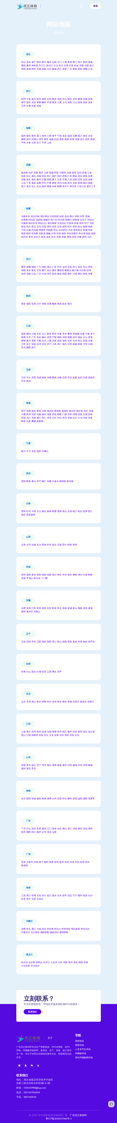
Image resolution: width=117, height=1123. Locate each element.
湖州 (44, 99)
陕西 (28, 296)
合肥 (23, 608)
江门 (49, 829)
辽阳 (39, 642)
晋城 (44, 545)
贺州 (82, 862)
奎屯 (23, 227)
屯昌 (33, 899)
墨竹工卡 (91, 186)
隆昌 (59, 274)
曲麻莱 (40, 421)
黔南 (28, 481)
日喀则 (62, 173)
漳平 (41, 139)
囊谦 (33, 421)
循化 (44, 414)
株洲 (44, 799)
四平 (59, 672)
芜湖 (28, 608)
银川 (23, 451)
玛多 (85, 418)
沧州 (54, 702)
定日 (28, 176)
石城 (90, 344)
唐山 (33, 702)
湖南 (28, 791)
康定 (80, 274)
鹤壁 (90, 575)
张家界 (91, 799)
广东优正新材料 (78, 1115)
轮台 (53, 237)
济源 (23, 578)
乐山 (85, 267)
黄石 (44, 62)
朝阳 (49, 642)
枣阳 (23, 69)
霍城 (85, 230)
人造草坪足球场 (83, 1049)
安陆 (44, 69)
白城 (39, 672)
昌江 (49, 896)
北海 (36, 862)
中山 (28, 829)
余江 (28, 344)
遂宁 (44, 270)
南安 (85, 136)
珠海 (54, 829)
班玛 (64, 418)
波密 (75, 180)
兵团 (44, 227)
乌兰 (28, 418)
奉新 (80, 344)
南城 (75, 344)
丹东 (33, 642)
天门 (59, 62)
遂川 (28, 341)
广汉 (39, 274)
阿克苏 (32, 220)
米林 (54, 186)
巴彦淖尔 (25, 932)
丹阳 (72, 735)
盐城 (44, 732)
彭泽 (39, 344)
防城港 (24, 865)
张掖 (49, 378)
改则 (44, 186)
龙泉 (90, 102)
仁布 (70, 176)
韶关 (23, 832)
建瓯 (23, 139)
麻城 (54, 69)
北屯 (39, 227)
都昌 (59, 337)
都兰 (39, 418)
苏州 (33, 732)
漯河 (80, 575)
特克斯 (34, 234)
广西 (28, 854)
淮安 (75, 732)
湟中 (86, 411)
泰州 (80, 732)
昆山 (23, 735)
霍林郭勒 (63, 932)
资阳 (23, 270)
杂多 (90, 418)
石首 (71, 66)
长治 (39, 545)
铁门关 (54, 220)
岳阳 (59, 799)
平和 (23, 143)
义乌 (64, 102)
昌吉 (67, 216)
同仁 (44, 418)
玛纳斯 (49, 230)
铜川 (70, 304)
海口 (28, 896)
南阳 (28, 575)
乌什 (89, 237)
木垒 (70, 230)
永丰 (70, 341)
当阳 (86, 66)
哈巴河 (24, 237)
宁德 (59, 136)
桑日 (39, 180)
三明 (49, 136)
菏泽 (44, 765)
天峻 (33, 418)
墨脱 (49, 186)
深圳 (33, 829)
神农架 (34, 66)
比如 (64, 183)
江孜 (89, 173)
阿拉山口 (42, 223)
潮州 (90, 829)
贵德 (80, 414)
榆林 (54, 304)
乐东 (59, 896)
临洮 (28, 381)
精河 (43, 237)
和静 (90, 227)
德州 (23, 769)
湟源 (91, 411)
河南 (28, 567)
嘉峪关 (91, 378)
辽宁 (28, 634)
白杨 (28, 230)
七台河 (54, 962)
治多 (28, 421)
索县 (33, 183)
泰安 (59, 765)
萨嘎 (64, 176)
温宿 (74, 237)
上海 (23, 732)
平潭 (44, 143)
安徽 (28, 600)
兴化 (77, 735)
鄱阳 (28, 348)
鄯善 (85, 227)
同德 (75, 414)
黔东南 (70, 481)
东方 (44, 896)
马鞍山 (37, 612)
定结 (79, 173)
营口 (54, 642)
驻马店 (37, 578)
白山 (28, 672)
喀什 (72, 216)
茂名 (49, 832)
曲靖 (49, 511)
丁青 (28, 183)
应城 (39, 69)
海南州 (65, 411)
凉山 (49, 270)
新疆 (28, 209)
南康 (23, 337)
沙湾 (53, 234)
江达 (23, 183)
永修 (90, 341)
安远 (33, 344)
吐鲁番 (24, 220)
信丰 (75, 337)
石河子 (83, 220)
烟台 (49, 765)
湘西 (85, 799)
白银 (59, 378)
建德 (80, 99)
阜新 (70, 642)
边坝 (85, 180)
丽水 (70, 99)
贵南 (90, 414)
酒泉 (44, 378)
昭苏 (28, 234)
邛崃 (28, 274)
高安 (39, 337)
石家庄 (76, 702)
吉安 (39, 334)
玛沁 (59, 418)
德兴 (64, 344)
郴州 (70, 799)
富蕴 (88, 234)
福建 (28, 128)
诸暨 (39, 102)
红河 (28, 511)
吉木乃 (37, 237)
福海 (93, 234)
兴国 (64, 337)
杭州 (23, 99)
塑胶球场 (79, 1045)
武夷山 (34, 139)
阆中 (70, 274)
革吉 (28, 186)
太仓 (51, 735)
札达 (39, 186)
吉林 (28, 664)
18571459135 (30, 1097)
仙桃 (54, 62)
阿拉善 (50, 929)
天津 (28, 702)
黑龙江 (29, 955)
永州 (54, 799)
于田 (23, 230)
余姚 (85, 99)
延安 (64, 304)
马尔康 (82, 270)
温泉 (48, 237)
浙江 (28, 91)
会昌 (59, 341)
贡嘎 (23, 180)
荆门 (75, 62)
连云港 (91, 732)
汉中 (39, 304)
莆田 (28, 136)
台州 (49, 99)
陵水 (54, 896)
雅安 (54, 270)
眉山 (49, 267)
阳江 (33, 832)
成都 (28, 267)
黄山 (75, 608)
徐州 (39, 732)
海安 (67, 735)
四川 (28, 259)
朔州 (75, 545)
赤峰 (23, 929)
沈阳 (28, 642)
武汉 (23, 62)
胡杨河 (46, 220)
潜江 (80, 62)
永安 (90, 136)
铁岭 (85, 642)
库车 (81, 223)
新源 (23, 234)
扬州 (70, 732)
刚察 (59, 414)
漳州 (44, 136)
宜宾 (28, 270)
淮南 (64, 608)
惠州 (44, 829)
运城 (33, 545)
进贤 (49, 337)
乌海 (39, 929)
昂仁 (49, 176)
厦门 (39, 136)
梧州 (56, 862)
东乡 (75, 341)
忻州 (49, 545)
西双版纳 (30, 515)
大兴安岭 (25, 966)
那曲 (51, 173)
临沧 (80, 511)
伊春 (86, 962)
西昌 (85, 274)
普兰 (23, 186)
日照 (70, 765)
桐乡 (54, 102)
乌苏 (92, 223)
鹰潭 (70, 334)
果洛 (39, 411)
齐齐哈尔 (35, 966)
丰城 (82, 334)
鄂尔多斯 (75, 929)
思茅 (85, 511)
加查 (90, 176)
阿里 (56, 173)
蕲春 (75, 69)
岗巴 (54, 176)
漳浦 (77, 139)
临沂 (33, 765)
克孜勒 (39, 220)
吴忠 (33, 451)
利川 (61, 66)
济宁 (39, 765)
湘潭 (49, 799)
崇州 (23, 274)
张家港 (34, 735)
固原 (39, 451)
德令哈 (79, 411)
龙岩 (64, 136)
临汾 (54, 545)
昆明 (23, 511)
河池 (72, 862)
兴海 (85, 414)
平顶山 (29, 578)
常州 (59, 732)
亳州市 (29, 612)
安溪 (72, 139)
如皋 (56, 735)
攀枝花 (60, 270)
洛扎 (28, 180)
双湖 (80, 183)
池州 (85, 608)
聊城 (90, 765)
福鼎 (51, 139)
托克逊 (34, 230)
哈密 (61, 216)
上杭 (49, 143)
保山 (64, 511)
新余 (49, 334)
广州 (23, 829)
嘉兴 (33, 99)
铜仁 (44, 481)
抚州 (54, 334)
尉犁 (64, 227)
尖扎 (54, 418)
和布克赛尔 (72, 234)
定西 (64, 378)
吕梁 (59, 545)
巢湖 (90, 608)
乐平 (28, 337)
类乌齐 (73, 186)
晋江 (80, 136)
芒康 (64, 180)
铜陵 (80, 608)
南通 (54, 732)
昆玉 (33, 227)
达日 (75, 418)
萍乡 (64, 334)
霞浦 (92, 139)
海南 (28, 888)
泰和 (33, 341)
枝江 (92, 66)
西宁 (23, 411)
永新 (54, 341)
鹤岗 (81, 962)
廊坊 (64, 702)
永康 (28, 106)
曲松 (33, 180)
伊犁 (82, 216)
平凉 (70, 378)
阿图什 (68, 220)
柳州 (46, 862)
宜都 (81, 66)
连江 (82, 139)
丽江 (75, 511)
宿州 (39, 608)
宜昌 (28, 62)
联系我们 (32, 1012)
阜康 (76, 223)
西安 (23, 304)
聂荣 (54, 183)
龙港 (39, 106)
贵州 (28, 473)
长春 (23, 672)
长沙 (23, 799)
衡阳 (39, 799)
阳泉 (70, 545)
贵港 (23, 862)
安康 (49, 304)
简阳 (64, 274)
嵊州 (44, 102)
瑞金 (80, 337)
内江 (75, 267)
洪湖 (66, 66)
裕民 (64, 234)
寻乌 (23, 348)
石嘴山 (45, 451)
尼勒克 (42, 234)
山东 (28, 757)
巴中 (59, 267)
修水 (44, 337)
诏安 (87, 139)
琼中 (28, 899)
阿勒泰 (76, 220)
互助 (33, 414)
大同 (28, 545)
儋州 (80, 896)
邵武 (28, 139)
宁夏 (28, 443)
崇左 (87, 862)
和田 (77, 216)
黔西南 (62, 481)
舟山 (64, 99)
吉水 (44, 341)
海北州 (50, 411)
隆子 (54, 180)
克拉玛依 (35, 216)
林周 (74, 173)
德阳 (33, 267)
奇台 (56, 230)
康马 (33, 176)
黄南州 (57, 411)
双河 (28, 227)
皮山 (80, 227)
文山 (39, 511)
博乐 (49, 227)
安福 (85, 341)
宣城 (70, 608)
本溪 (80, 642)
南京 (28, 732)
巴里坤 (70, 223)
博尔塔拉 (44, 216)
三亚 (23, 896)
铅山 (80, 341)
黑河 (70, 962)
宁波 (28, 99)
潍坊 (64, 765)
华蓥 (90, 274)
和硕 (64, 237)
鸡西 (65, 962)
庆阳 (33, 378)
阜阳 (44, 608)
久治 (80, 418)
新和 (84, 237)
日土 (33, 186)
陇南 (54, 378)
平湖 (49, 102)
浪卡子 (65, 186)
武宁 (49, 344)
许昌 (85, 575)
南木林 (24, 173)
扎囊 (44, 180)
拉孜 (23, 176)
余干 (92, 334)
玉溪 (70, 511)
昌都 (36, 173)
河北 (28, 694)
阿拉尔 (90, 220)
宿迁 (85, 732)
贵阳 (23, 481)
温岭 (85, 102)
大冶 (56, 66)
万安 (85, 344)
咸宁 (33, 62)
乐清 (33, 102)
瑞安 (28, 102)
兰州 (23, 378)
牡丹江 (46, 962)
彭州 (89, 270)
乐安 (44, 344)
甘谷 (23, 381)
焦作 (70, 575)
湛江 (70, 829)
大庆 (60, 962)
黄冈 (28, 66)
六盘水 (55, 481)
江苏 (28, 724)
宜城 (28, 69)
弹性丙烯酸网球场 (84, 1058)
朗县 (75, 176)
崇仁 (59, 344)
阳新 (80, 69)
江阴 (28, 735)
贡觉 (80, 180)
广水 (70, 69)
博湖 (69, 237)
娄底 (75, 799)
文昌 (39, 896)
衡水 (59, 702)
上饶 (33, 334)
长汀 (39, 143)
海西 (28, 411)
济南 (23, 765)
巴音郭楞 (54, 216)
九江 (44, 334)
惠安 (61, 139)
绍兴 (39, 99)
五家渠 (24, 223)
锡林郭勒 (44, 932)
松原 (44, 672)
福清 (70, 136)
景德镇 (76, 334)
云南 (28, 503)
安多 (75, 183)
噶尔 (85, 183)
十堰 (64, 62)
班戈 (70, 183)
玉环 (23, 106)
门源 (64, 414)
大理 (33, 511)
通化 (54, 672)
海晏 (49, 414)
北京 (23, 702)
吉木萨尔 (63, 230)
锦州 (44, 642)
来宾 (67, 862)
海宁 (23, 102)
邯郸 (44, 702)
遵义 (33, 481)
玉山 (85, 337)
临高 (85, 896)
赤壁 (64, 69)
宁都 (54, 337)
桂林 (51, 862)
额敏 (48, 234)
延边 (33, 672)
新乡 (33, 575)
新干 (33, 348)
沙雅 (79, 237)
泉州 (33, 136)
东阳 (70, 102)
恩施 (90, 62)
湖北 (28, 54)
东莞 (39, 829)
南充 (33, 270)
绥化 (75, 962)
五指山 (40, 899)
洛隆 (90, 180)
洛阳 (44, 575)
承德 (70, 702)
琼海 (33, 896)
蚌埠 (54, 608)
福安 (46, 139)
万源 (75, 274)
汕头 (59, 829)
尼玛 (59, 183)
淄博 (54, 765)
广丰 (33, 337)
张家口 (90, 702)
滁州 (23, 612)
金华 (75, 99)
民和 (28, 414)
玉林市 (29, 862)
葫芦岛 (91, 642)
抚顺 (64, 642)
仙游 (56, 139)
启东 (61, 735)
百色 (77, 862)
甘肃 (28, 370)
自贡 (80, 267)
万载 (39, 341)
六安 (33, 608)
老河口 (49, 66)
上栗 (49, 341)
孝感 (70, 62)
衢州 (54, 99)
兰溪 (59, 102)
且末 (59, 227)
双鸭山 (39, 962)
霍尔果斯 (52, 223)
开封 (64, 575)
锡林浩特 (54, 932)
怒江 (90, 511)
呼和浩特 (66, 929)
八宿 (70, 180)
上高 (54, 344)
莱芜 (28, 769)
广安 (54, 267)
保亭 (64, 896)
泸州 (39, 270)
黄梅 (85, 69)
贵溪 (90, 337)
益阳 (80, 799)
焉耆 (58, 237)
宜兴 (46, 735)
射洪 (54, 274)
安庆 (49, 608)
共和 (70, 414)
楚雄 (59, 511)
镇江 (64, 732)
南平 (54, 136)
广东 (28, 821)
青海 (28, 403)
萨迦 (84, 173)
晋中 (64, 545)
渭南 (44, 304)
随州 (49, 62)
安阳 (39, 575)
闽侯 (67, 139)
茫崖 (23, 418)
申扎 (44, 183)
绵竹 (49, 274)
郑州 (23, 575)
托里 (58, 234)
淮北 (59, 608)
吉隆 (39, 176)
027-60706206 (32, 1092)
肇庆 (80, 829)
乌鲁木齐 (25, 216)
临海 (80, 102)
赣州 (28, 334)
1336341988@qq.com (35, 1088)
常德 (33, 799)
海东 (33, 411)
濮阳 (75, 575)
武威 (39, 378)
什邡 (44, 274)
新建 (70, 337)
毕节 (39, 481)
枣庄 (33, 769)
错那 (49, 180)
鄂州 (39, 62)
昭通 (54, 511)
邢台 (49, 702)
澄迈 (70, 896)
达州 (64, 267)
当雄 (69, 173)
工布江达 (81, 186)
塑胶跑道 (79, 1041)
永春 (28, 143)
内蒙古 (29, 921)
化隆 (39, 414)
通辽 (33, 929)
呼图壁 (42, 230)
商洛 (59, 304)
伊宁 (86, 223)
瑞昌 (64, 341)
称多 (23, 421)
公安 (90, 69)
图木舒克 (33, 223)
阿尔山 (57, 929)
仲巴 (59, 176)
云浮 (44, 832)
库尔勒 (61, 220)
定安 (23, 899)
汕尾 (54, 832)
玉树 (44, 411)
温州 (59, 99)
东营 (85, 765)
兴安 (44, 929)
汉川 (49, 69)
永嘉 (33, 106)
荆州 (85, 62)
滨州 (80, 765)
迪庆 (23, 515)
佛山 (64, 829)
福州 (23, 136)
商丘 (59, 575)
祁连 (54, 414)
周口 (54, 575)
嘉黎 (39, 183)
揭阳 (28, 832)
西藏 (28, 165)
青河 (31, 237)
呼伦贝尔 (85, 929)
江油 (33, 274)
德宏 (44, 511)
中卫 (28, 451)
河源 (75, 829)
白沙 (90, 896)
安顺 (49, 481)
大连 (23, 642)
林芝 (41, 173)
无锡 (49, 732)
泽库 (49, 418)
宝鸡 (33, 304)
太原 (23, 545)
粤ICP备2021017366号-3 (59, 1119)
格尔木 (72, 411)
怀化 (64, 799)
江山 (75, 102)
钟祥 (33, 69)
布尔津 (82, 234)
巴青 (49, 183)
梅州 (39, 832)
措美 (85, 176)
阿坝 (90, 267)
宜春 (59, 334)
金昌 (80, 378)
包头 (28, 929)
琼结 (80, 176)
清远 (85, 829)
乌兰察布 (35, 932)
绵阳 (44, 267)
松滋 (76, 66)
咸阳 (28, 304)
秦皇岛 (83, 702)
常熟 (41, 735)
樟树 (23, 341)
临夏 (75, 378)
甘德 (70, 418)
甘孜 (70, 267)
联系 (95, 6)
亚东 (44, 176)
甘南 (85, 378)
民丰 (70, 227)
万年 (23, 344)
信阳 (49, 575)
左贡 (59, 180)
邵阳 (28, 799)
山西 (28, 537)
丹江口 (42, 66)
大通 (23, 414)
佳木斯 (32, 962)
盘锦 (75, 642)
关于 (50, 1038)
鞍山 (59, 642)
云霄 (33, 143)
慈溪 (90, 99)
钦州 (61, 862)
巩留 (90, 230)
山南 (46, 173)
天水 (28, 378)
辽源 (49, 672)
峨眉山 (68, 270)
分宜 (70, 344)
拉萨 (31, 173)
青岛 (28, 765)
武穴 (59, 69)
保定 (39, 702)
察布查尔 (77, 230)
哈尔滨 (24, 962)
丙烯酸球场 (80, 1053)
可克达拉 (61, 223)
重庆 (23, 267)
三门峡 (44, 578)
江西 (28, 326)
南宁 (41, 862)
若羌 (54, 227)
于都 (87, 334)
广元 (39, 267)
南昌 (23, 334)
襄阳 (23, 66)
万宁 (75, 896)
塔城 (87, 216)
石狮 (75, 136)
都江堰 (75, 270)
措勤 (90, 183)
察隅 (59, 186)
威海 (75, 765)
